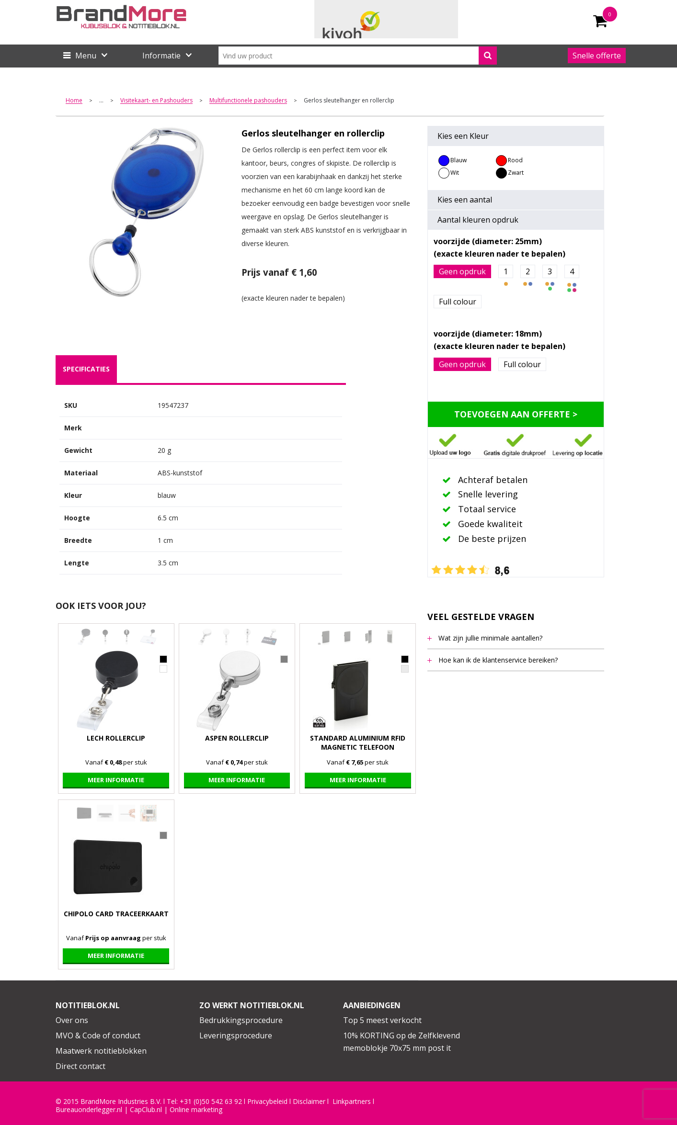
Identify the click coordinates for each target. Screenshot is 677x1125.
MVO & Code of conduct (98, 1035)
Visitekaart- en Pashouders (156, 101)
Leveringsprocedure (235, 1035)
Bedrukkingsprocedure (241, 1020)
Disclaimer (309, 1101)
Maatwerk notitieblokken (101, 1051)
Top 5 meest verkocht (382, 1020)
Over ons (72, 1020)
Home (74, 101)
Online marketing (196, 1110)
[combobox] (357, 55)
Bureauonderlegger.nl (89, 1110)
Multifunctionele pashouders (248, 101)
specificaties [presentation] (86, 368)
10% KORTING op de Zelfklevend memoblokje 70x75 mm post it (401, 1041)
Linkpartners (352, 1101)
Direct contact (80, 1066)
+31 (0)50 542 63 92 (211, 1101)
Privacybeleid (267, 1101)
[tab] (86, 369)
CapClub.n (145, 1110)
